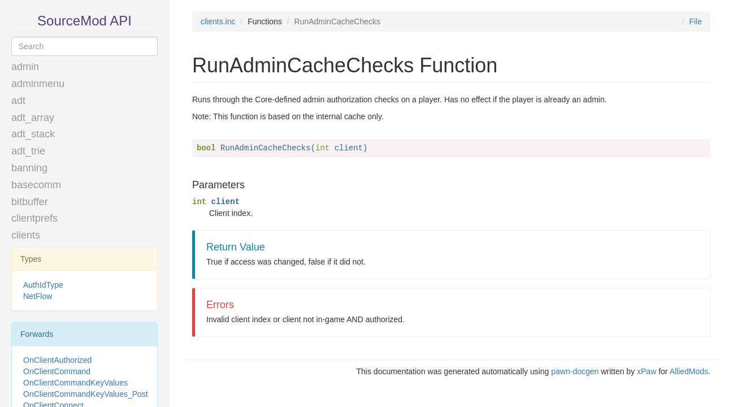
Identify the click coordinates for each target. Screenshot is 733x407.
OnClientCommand (56, 371)
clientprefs (34, 218)
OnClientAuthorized (57, 360)
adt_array (32, 117)
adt (18, 100)
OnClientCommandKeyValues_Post (85, 394)
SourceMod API (84, 20)
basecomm (36, 184)
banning (29, 168)
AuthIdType (43, 284)
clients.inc (218, 21)
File (695, 21)
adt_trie (28, 151)
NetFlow (37, 296)
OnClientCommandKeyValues (75, 382)
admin (25, 66)
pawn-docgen (574, 371)
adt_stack (33, 134)
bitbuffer (29, 201)
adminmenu (37, 83)
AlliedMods (689, 371)
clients (25, 235)
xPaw (646, 371)
